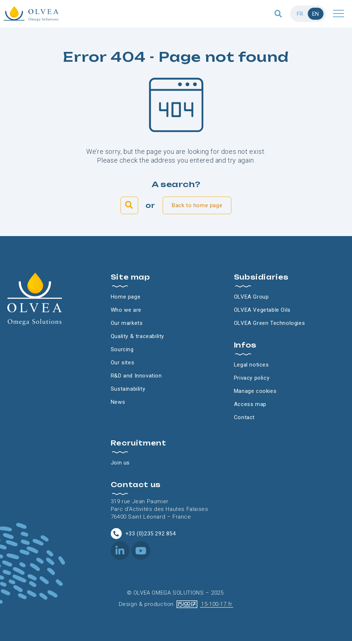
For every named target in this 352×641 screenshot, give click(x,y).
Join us (120, 462)
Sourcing (122, 349)
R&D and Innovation (136, 375)
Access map (250, 404)
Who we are (126, 310)
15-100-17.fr (216, 604)
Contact (244, 417)
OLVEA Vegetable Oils (262, 310)
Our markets (127, 323)
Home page (125, 296)
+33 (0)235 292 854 (150, 533)
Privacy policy (251, 378)
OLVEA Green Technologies (269, 323)
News (118, 402)
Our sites (122, 362)
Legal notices (251, 364)
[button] (278, 13)
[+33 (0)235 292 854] (116, 533)
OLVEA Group (251, 296)
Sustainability (128, 389)
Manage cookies (255, 391)
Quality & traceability (137, 336)
